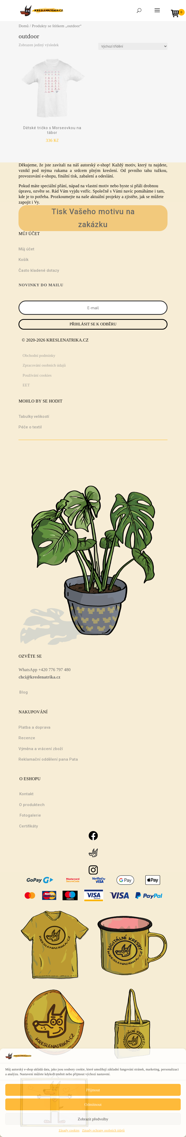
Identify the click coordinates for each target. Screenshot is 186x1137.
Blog (23, 692)
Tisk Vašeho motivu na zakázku (93, 218)
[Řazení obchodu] (133, 46)
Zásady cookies (69, 1130)
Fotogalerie (30, 815)
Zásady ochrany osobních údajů (103, 1130)
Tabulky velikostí (33, 416)
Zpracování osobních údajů (44, 365)
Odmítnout (92, 1104)
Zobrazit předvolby (93, 1119)
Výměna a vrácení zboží (40, 748)
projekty (113, 196)
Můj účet (26, 249)
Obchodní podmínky (38, 355)
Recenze (26, 738)
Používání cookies (37, 375)
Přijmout (93, 1090)
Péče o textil (30, 427)
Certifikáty (28, 826)
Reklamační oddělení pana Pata (48, 759)
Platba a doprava (34, 727)
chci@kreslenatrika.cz (39, 677)
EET (26, 385)
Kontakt (26, 794)
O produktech (32, 804)
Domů (23, 26)
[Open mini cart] (176, 14)
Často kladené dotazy (38, 270)
